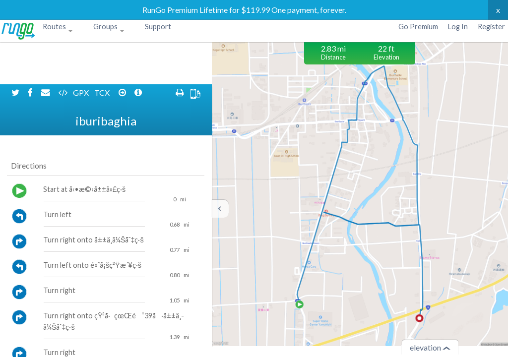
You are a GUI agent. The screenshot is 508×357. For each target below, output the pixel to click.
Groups (105, 26)
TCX (102, 50)
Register (491, 26)
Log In (458, 26)
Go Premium (418, 26)
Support (158, 26)
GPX (81, 50)
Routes (54, 26)
